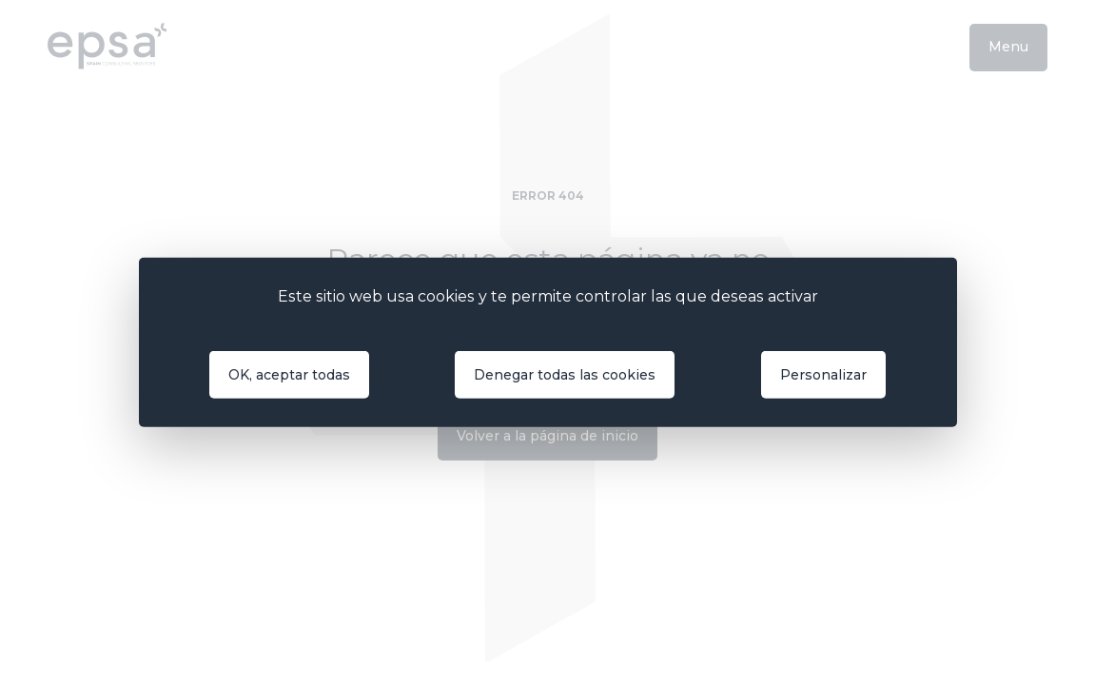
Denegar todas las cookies (564, 374)
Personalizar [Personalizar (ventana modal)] (823, 374)
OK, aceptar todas (289, 374)
